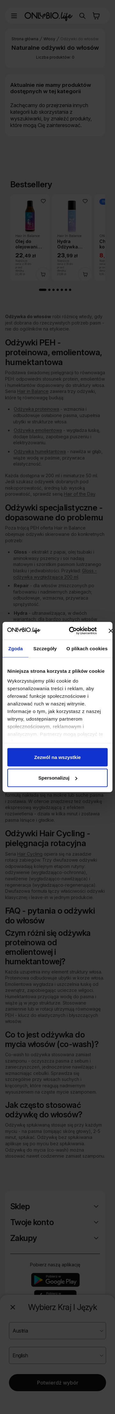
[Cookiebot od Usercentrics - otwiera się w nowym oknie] (71, 631)
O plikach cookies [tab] (87, 648)
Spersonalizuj (57, 778)
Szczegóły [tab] (45, 648)
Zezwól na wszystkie (57, 757)
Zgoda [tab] (15, 648)
